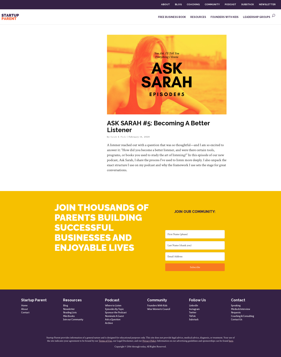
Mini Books (69, 316)
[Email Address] (195, 256)
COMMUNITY (212, 4)
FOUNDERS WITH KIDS (225, 17)
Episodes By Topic (114, 309)
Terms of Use (105, 340)
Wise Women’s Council (158, 309)
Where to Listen (113, 305)
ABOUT (165, 4)
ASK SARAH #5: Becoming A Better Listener (158, 126)
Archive (109, 323)
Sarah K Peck (118, 137)
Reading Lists (70, 312)
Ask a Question (112, 319)
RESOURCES (198, 17)
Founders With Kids (157, 305)
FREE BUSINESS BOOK (172, 17)
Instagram (194, 309)
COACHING (193, 4)
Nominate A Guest (114, 316)
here (231, 340)
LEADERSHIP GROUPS (256, 17)
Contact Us (236, 319)
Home (24, 305)
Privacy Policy (149, 340)
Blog (65, 305)
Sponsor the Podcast (116, 312)
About (24, 309)
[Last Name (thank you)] (195, 245)
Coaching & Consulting (242, 316)
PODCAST (230, 4)
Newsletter (69, 309)
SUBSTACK (247, 4)
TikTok (192, 316)
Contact (25, 312)
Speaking (235, 305)
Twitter (192, 312)
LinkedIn (193, 305)
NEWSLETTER (267, 4)
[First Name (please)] (195, 234)
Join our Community (73, 319)
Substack (194, 319)
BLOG (178, 4)
